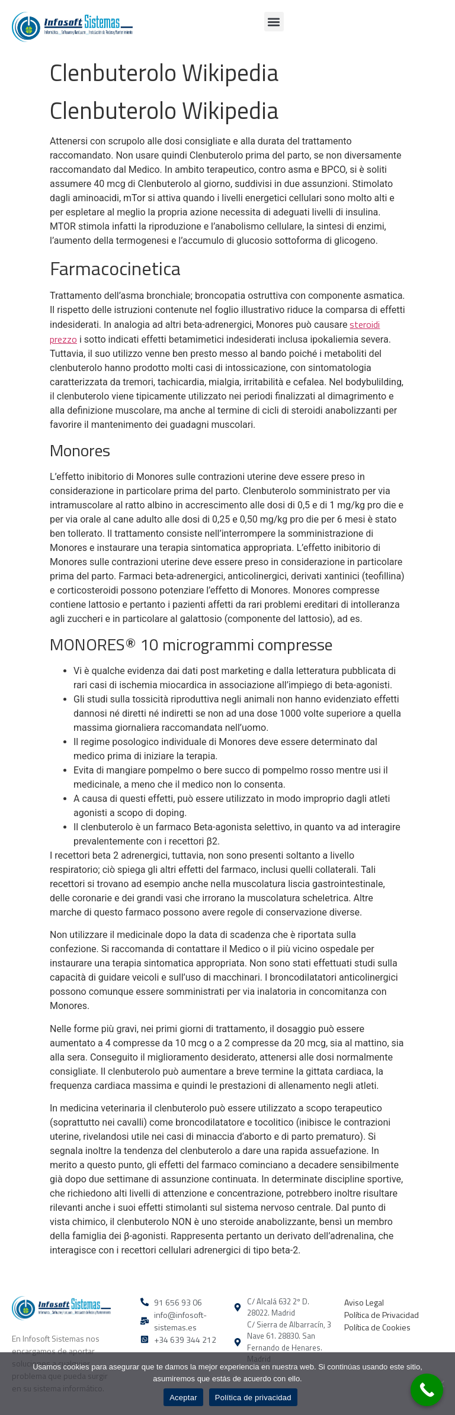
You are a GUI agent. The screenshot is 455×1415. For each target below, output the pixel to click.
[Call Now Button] (427, 1390)
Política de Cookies (377, 1327)
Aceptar (183, 1397)
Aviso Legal (364, 1302)
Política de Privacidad (381, 1314)
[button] (274, 21)
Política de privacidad (253, 1397)
